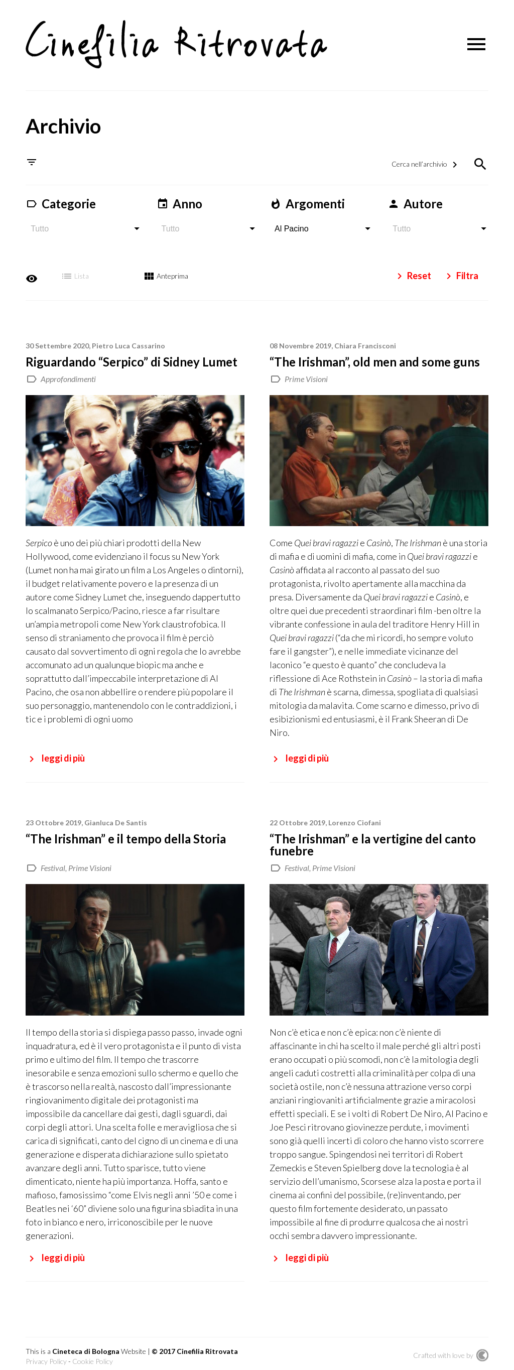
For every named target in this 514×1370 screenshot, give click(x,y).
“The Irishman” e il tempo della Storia (126, 831)
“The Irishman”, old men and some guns (375, 354)
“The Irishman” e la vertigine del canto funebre (373, 837)
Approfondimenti (68, 371)
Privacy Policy (46, 1353)
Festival (53, 860)
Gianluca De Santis (115, 815)
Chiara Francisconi (365, 338)
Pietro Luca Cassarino (128, 338)
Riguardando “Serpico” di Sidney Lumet (131, 354)
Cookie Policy (92, 1353)
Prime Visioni (306, 371)
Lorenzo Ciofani (354, 815)
